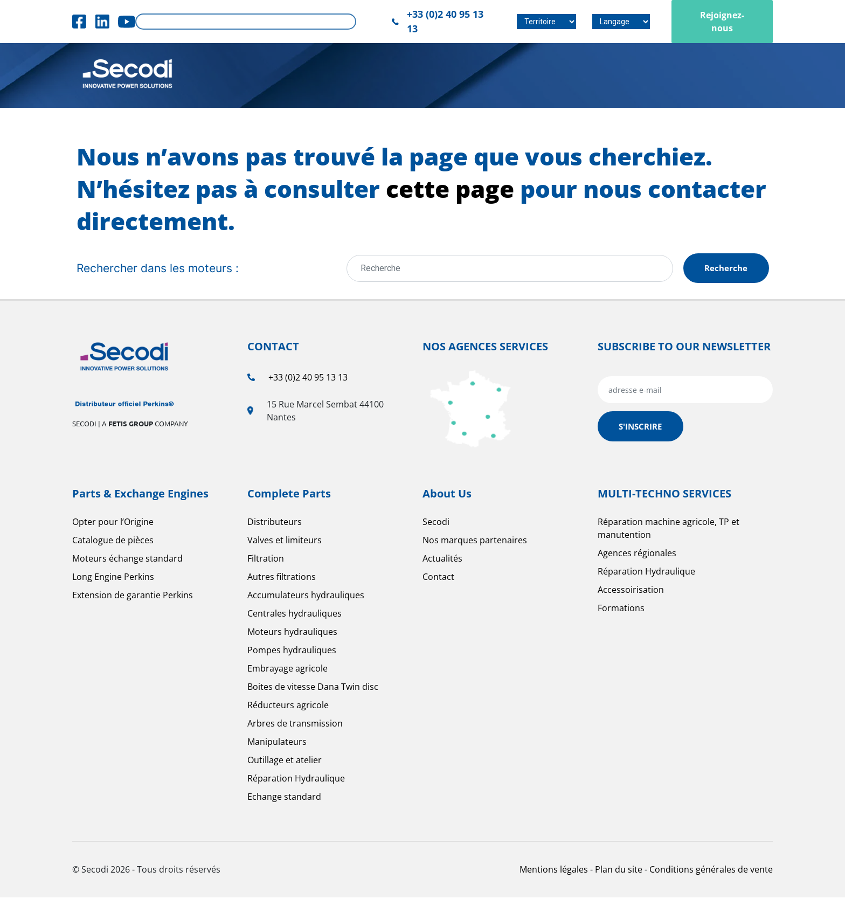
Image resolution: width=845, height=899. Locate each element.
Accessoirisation (631, 591)
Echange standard (284, 798)
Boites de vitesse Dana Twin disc (312, 688)
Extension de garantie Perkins (132, 597)
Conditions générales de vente (711, 871)
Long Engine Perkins (113, 578)
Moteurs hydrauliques (292, 633)
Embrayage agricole (287, 670)
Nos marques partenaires (474, 542)
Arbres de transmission (295, 725)
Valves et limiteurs (284, 542)
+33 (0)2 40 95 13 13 (308, 379)
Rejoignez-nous (722, 21)
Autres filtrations (281, 578)
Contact (438, 578)
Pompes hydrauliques (291, 652)
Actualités (442, 560)
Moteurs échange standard (127, 560)
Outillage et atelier (284, 761)
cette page (450, 188)
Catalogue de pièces (113, 542)
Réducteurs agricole (288, 707)
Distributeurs (274, 523)
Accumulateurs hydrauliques (305, 597)
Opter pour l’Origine (113, 523)
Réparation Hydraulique (296, 780)
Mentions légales (555, 871)
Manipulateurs (277, 743)
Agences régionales (637, 555)
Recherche (724, 269)
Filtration (265, 560)
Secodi (435, 523)
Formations (621, 610)
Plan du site (620, 871)
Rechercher (344, 22)
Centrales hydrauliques (294, 615)
